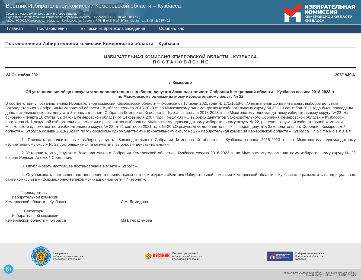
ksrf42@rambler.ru (322, 275)
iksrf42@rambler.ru (126, 20)
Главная (15, 28)
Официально (171, 28)
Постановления (52, 28)
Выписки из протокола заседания (113, 28)
